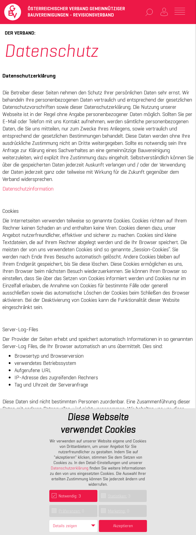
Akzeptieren (123, 525)
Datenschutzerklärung (69, 468)
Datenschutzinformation (28, 188)
